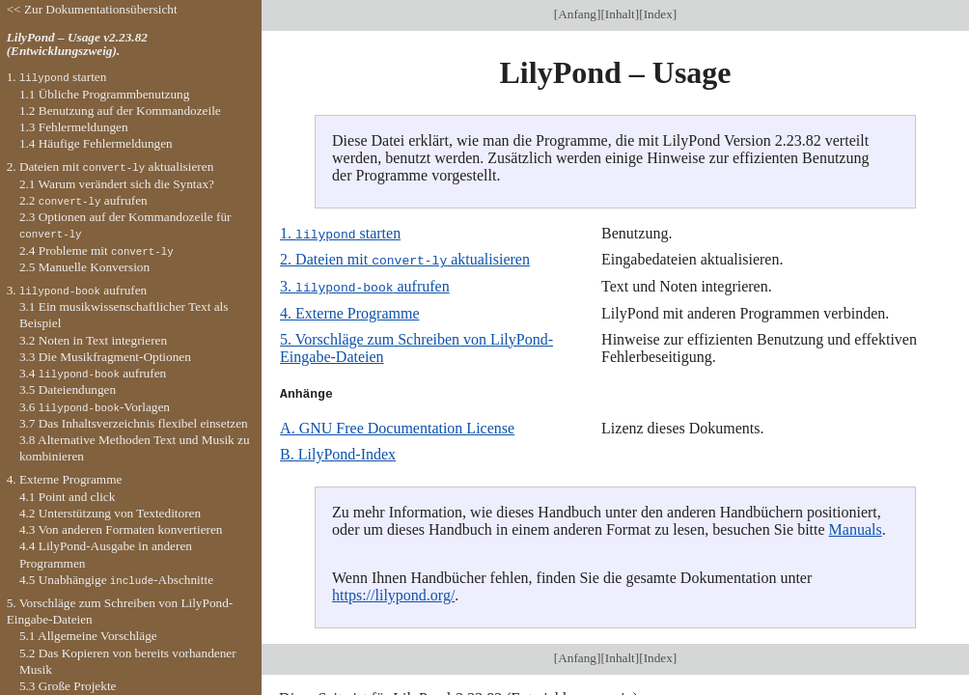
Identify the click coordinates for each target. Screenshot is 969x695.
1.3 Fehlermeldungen (73, 127)
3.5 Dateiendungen (67, 389)
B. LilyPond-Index (338, 452)
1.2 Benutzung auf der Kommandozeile (120, 110)
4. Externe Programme (349, 311)
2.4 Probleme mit (96, 250)
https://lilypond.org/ (393, 593)
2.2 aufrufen (83, 200)
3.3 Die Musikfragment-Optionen (105, 356)
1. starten (340, 233)
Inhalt (620, 14)
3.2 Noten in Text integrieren (93, 340)
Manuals (855, 527)
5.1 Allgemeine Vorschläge (88, 635)
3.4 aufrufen (92, 373)
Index (658, 14)
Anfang (577, 14)
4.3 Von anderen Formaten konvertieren (121, 529)
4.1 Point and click (67, 496)
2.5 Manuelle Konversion (84, 267)
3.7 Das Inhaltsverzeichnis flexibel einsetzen (133, 423)
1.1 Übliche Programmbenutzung (104, 94)
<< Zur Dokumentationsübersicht (92, 9)
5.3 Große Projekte (68, 686)
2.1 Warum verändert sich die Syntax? (116, 184)
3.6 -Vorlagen (94, 407)
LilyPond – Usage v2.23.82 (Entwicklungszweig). (77, 44)
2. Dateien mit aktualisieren (405, 259)
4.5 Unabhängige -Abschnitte (116, 579)
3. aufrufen (365, 285)
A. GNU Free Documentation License (397, 426)
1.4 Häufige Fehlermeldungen (96, 143)
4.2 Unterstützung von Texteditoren (110, 513)
